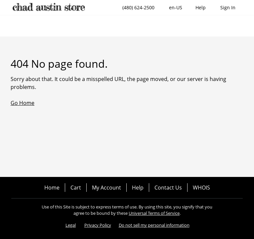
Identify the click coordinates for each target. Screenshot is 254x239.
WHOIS (201, 187)
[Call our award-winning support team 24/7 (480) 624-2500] (200, 7)
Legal (70, 225)
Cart (75, 187)
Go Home (22, 103)
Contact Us (168, 187)
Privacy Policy (97, 225)
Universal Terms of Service (154, 213)
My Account (106, 187)
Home (52, 187)
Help (138, 187)
